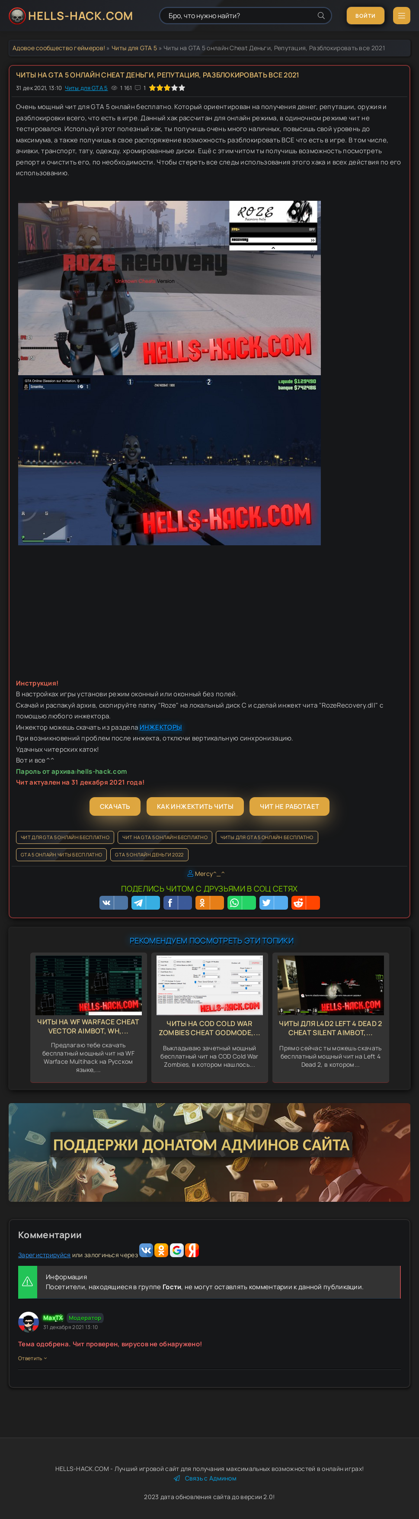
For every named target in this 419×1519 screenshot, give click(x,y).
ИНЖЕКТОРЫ (161, 727)
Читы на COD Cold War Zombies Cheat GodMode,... (210, 1028)
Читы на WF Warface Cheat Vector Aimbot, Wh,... (88, 1026)
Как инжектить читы (195, 806)
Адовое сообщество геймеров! (59, 48)
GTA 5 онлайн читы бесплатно (61, 854)
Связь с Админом (205, 1478)
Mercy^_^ (210, 873)
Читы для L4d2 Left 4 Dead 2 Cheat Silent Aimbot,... (330, 1028)
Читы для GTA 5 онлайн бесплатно (267, 837)
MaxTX (53, 1317)
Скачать (115, 806)
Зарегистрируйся (44, 1255)
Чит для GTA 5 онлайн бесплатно (65, 837)
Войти (365, 15)
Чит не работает (289, 806)
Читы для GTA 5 (134, 48)
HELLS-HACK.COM (80, 15)
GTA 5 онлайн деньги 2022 (149, 854)
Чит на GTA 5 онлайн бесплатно (165, 837)
